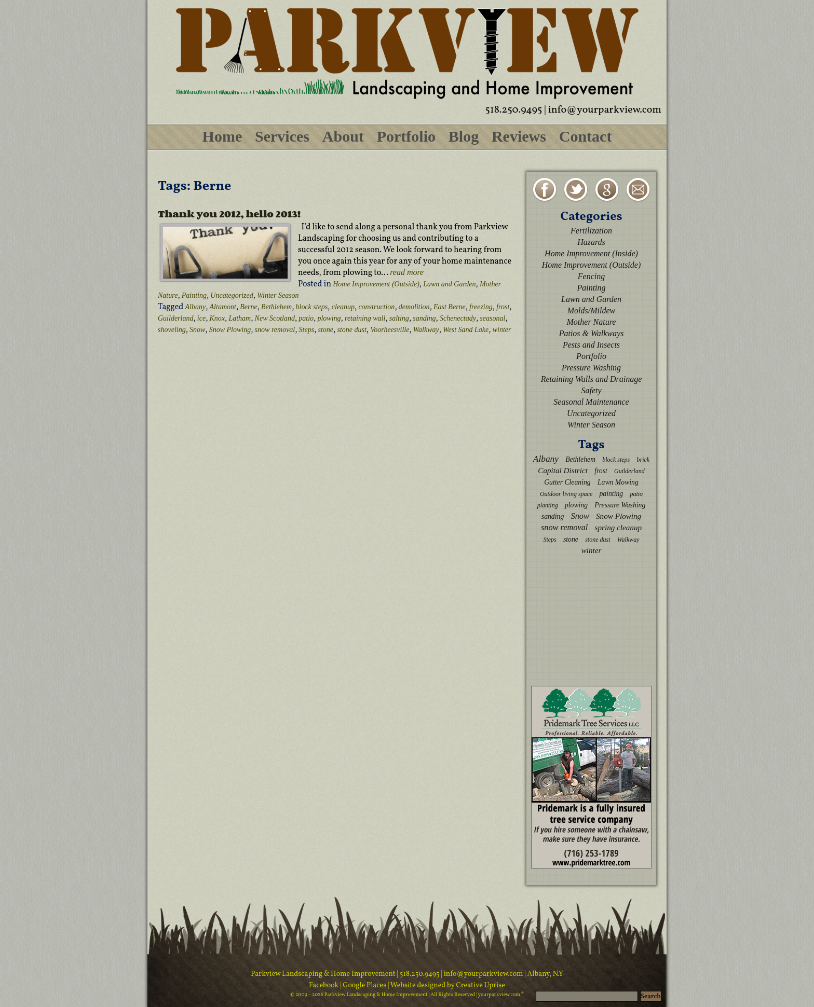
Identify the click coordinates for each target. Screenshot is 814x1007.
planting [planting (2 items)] (547, 505)
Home (222, 136)
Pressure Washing (591, 367)
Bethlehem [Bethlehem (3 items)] (580, 459)
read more (407, 272)
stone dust (351, 330)
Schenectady (458, 318)
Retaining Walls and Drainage (591, 379)
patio (306, 318)
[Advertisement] (591, 620)
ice (201, 318)
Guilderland (175, 318)
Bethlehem (276, 307)
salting (399, 318)
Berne (248, 307)
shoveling (172, 330)
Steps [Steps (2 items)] (549, 539)
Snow (197, 330)
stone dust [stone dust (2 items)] (597, 539)
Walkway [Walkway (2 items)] (628, 539)
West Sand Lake (466, 330)
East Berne (449, 307)
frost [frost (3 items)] (600, 471)
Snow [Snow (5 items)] (580, 516)
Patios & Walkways (591, 333)
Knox (217, 318)
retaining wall (365, 318)
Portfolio (406, 136)
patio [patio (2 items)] (636, 494)
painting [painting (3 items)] (611, 494)
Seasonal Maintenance (591, 401)
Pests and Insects (591, 344)
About (343, 136)
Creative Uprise (480, 985)
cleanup (343, 307)
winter (502, 330)
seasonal (492, 318)
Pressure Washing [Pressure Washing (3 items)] (619, 505)
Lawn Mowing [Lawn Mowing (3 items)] (618, 482)
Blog (464, 136)
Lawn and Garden (449, 284)
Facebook (324, 985)
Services (282, 136)
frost (502, 307)
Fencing (591, 276)
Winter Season (278, 295)
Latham (239, 318)
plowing (329, 318)
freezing (481, 307)
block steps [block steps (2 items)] (616, 459)
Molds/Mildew (591, 310)
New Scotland (275, 318)
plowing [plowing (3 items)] (576, 505)
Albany (195, 307)
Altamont (223, 307)
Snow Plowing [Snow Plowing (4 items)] (618, 516)
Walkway (426, 330)
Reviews (519, 136)
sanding (424, 318)
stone (326, 330)
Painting (194, 295)
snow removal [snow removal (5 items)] (564, 527)
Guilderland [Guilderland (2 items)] (629, 471)
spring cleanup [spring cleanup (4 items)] (618, 527)
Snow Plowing (230, 330)
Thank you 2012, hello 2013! (229, 214)
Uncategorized (231, 295)
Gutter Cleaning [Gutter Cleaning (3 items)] (567, 482)
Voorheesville (389, 330)
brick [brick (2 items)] (642, 459)
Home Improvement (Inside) (591, 253)
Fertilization (591, 230)
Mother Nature (591, 322)
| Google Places (364, 985)
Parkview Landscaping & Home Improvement (323, 974)
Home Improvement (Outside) (376, 284)
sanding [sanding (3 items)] (552, 516)
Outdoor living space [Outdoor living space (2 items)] (566, 494)
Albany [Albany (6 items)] (546, 459)
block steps (312, 307)
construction (376, 307)
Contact (585, 136)
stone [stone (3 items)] (570, 539)
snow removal (275, 330)
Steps (307, 330)
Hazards (591, 242)
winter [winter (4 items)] (591, 550)
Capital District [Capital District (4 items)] (563, 470)
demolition (414, 307)
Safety (591, 390)
